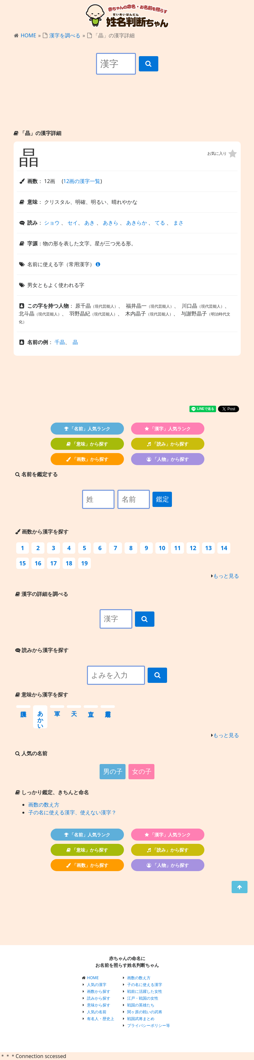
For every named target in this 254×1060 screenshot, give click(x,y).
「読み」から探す (167, 444)
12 (192, 548)
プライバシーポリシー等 (148, 1025)
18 (69, 563)
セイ (72, 222)
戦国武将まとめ (140, 1018)
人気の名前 (96, 1012)
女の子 (141, 771)
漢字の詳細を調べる (41, 594)
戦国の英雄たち (140, 1005)
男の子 (113, 771)
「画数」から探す (87, 459)
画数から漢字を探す (41, 531)
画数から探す (98, 991)
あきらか (136, 222)
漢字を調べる (64, 35)
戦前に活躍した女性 (144, 991)
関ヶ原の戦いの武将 (144, 1012)
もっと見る (226, 575)
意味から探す (98, 1005)
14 (224, 548)
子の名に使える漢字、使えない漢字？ (72, 812)
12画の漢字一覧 (81, 181)
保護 (23, 706)
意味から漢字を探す (41, 694)
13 (208, 548)
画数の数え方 (43, 804)
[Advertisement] (127, 108)
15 (22, 563)
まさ (178, 222)
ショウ (52, 222)
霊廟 (108, 706)
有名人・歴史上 (100, 1018)
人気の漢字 (96, 984)
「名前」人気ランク (87, 428)
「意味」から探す (87, 444)
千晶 (59, 342)
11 (177, 548)
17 (53, 563)
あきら (110, 222)
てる (160, 222)
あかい (40, 717)
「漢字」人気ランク (168, 428)
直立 (91, 706)
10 (162, 548)
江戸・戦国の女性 (142, 998)
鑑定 (162, 499)
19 (84, 563)
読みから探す (98, 998)
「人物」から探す (168, 459)
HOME (28, 35)
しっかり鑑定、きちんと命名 (52, 792)
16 (38, 563)
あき (89, 222)
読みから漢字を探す (41, 650)
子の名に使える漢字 (144, 984)
